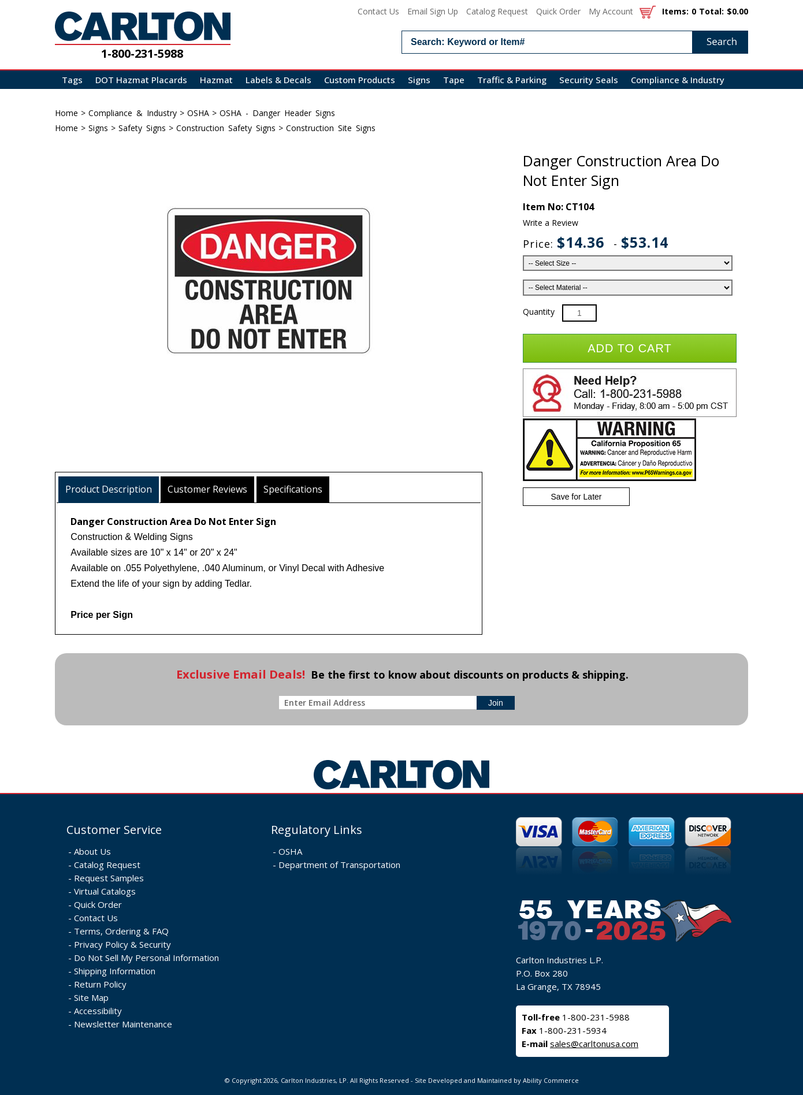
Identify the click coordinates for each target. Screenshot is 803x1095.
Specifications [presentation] (292, 489)
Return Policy (100, 984)
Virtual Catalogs (105, 891)
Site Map (91, 997)
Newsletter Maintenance (123, 1024)
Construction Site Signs (331, 127)
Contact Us (378, 11)
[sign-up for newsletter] (496, 703)
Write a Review (550, 222)
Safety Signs (142, 127)
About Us (92, 851)
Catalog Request (497, 11)
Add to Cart (629, 348)
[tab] (108, 489)
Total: (711, 11)
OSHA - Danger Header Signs (277, 112)
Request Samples (109, 878)
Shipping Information (114, 971)
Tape (453, 79)
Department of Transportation (339, 864)
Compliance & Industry (677, 79)
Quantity (539, 311)
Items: (675, 11)
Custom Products (359, 79)
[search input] (575, 42)
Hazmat (216, 79)
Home (66, 112)
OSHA (198, 112)
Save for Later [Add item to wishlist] (576, 496)
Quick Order (558, 11)
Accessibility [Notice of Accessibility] (98, 1010)
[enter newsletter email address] (380, 702)
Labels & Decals (278, 79)
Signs (419, 79)
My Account (611, 11)
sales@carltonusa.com (594, 1043)
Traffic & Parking (512, 79)
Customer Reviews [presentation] (207, 489)
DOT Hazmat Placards (141, 79)
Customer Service (114, 829)
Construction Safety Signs (226, 127)
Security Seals (588, 79)
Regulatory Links (316, 829)
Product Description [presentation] (108, 489)
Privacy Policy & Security (122, 944)
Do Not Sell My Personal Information (146, 957)
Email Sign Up (432, 11)
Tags (72, 79)
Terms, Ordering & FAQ (121, 931)
